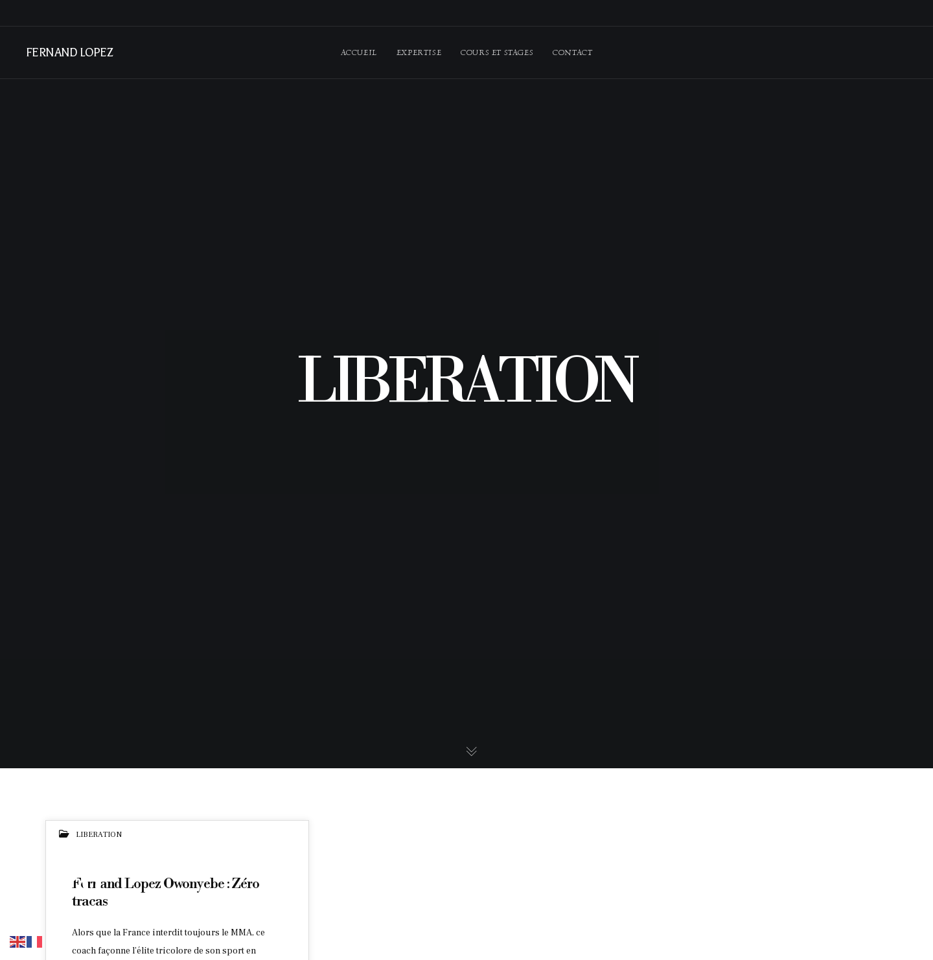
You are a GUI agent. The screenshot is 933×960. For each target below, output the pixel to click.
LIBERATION (99, 835)
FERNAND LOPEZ (69, 52)
